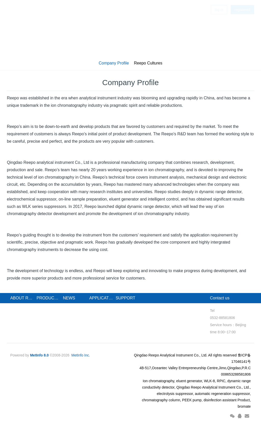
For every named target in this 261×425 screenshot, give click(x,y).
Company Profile (114, 63)
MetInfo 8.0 (39, 355)
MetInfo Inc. (80, 355)
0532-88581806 (222, 318)
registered (242, 18)
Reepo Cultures (148, 63)
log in (219, 18)
